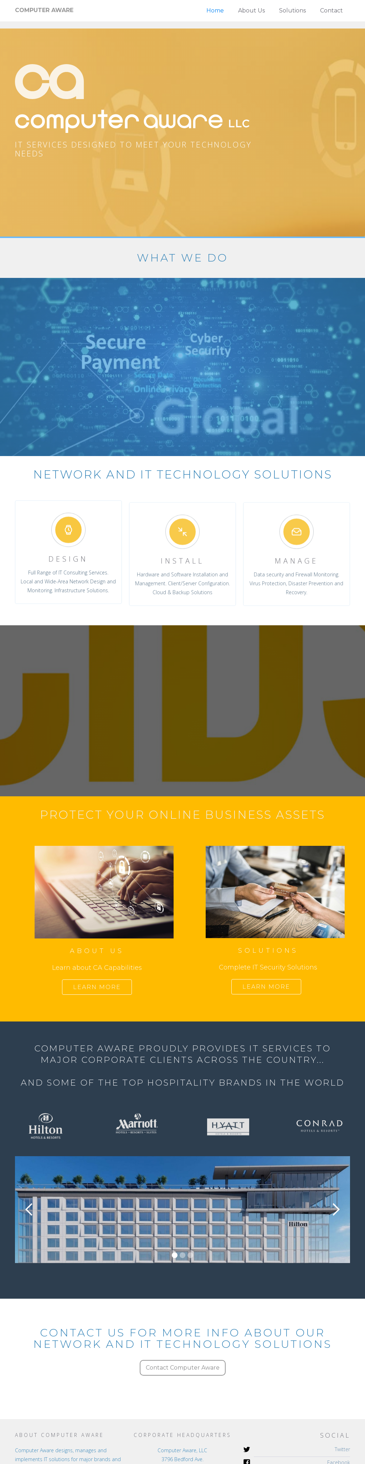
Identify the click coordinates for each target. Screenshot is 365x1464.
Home (215, 10)
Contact (331, 10)
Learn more (97, 987)
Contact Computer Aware (183, 1367)
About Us (251, 10)
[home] (44, 10)
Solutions (292, 10)
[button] (29, 1209)
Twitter (342, 1449)
